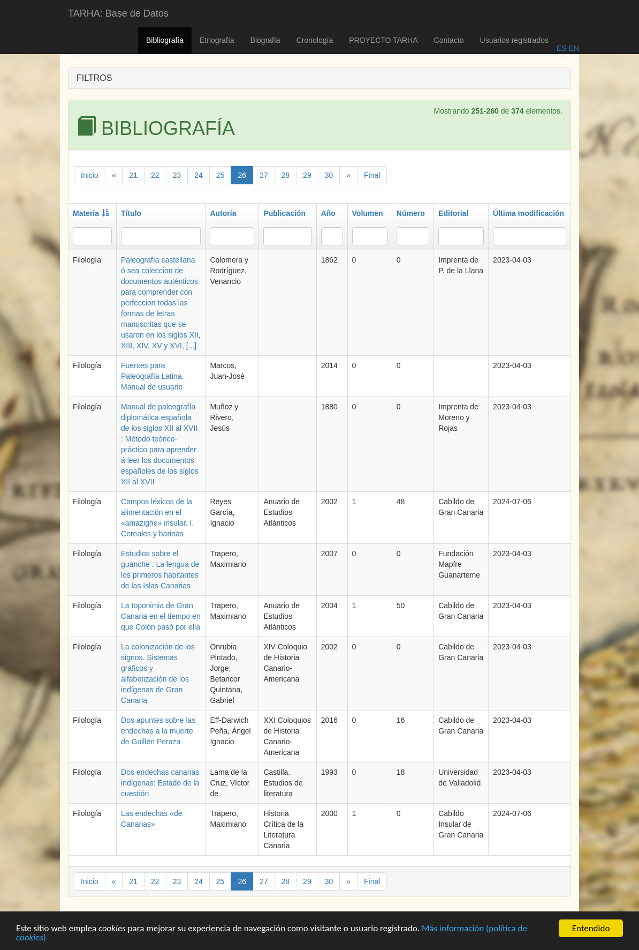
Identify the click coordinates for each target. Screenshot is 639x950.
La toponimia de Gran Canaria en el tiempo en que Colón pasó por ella (161, 616)
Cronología (314, 40)
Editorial (453, 213)
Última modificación (528, 213)
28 (286, 175)
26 (242, 175)
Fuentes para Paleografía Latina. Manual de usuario (152, 376)
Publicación (284, 213)
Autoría (223, 213)
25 (220, 175)
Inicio (89, 175)
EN (573, 48)
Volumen (367, 213)
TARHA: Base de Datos (118, 13)
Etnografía (217, 40)
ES (562, 48)
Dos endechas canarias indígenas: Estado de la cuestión (160, 783)
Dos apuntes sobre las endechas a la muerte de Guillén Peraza (158, 731)
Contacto (449, 40)
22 (155, 175)
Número (411, 213)
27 (264, 175)
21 (133, 175)
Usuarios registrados (514, 40)
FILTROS (94, 78)
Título (131, 213)
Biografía (265, 40)
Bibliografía (165, 40)
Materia (91, 213)
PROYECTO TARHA (383, 40)
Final (372, 175)
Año (328, 213)
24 (198, 175)
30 (329, 175)
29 (307, 175)
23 (177, 175)
